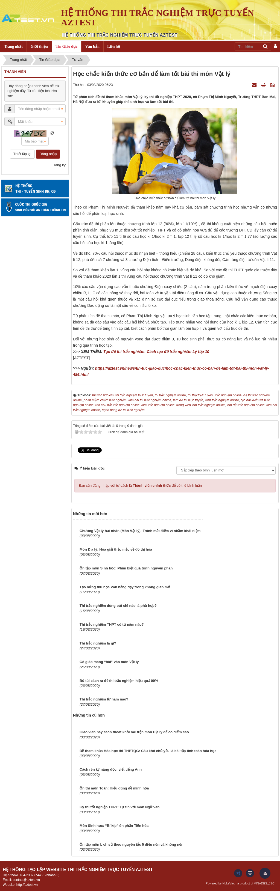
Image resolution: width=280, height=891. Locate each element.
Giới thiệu (39, 46)
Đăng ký (59, 165)
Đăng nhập (48, 154)
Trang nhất (13, 46)
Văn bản (92, 46)
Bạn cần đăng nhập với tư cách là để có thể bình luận (140, 485)
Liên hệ (113, 46)
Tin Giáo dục (67, 46)
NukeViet (228, 883)
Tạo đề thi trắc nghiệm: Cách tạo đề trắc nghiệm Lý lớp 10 (156, 351)
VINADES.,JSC (264, 883)
